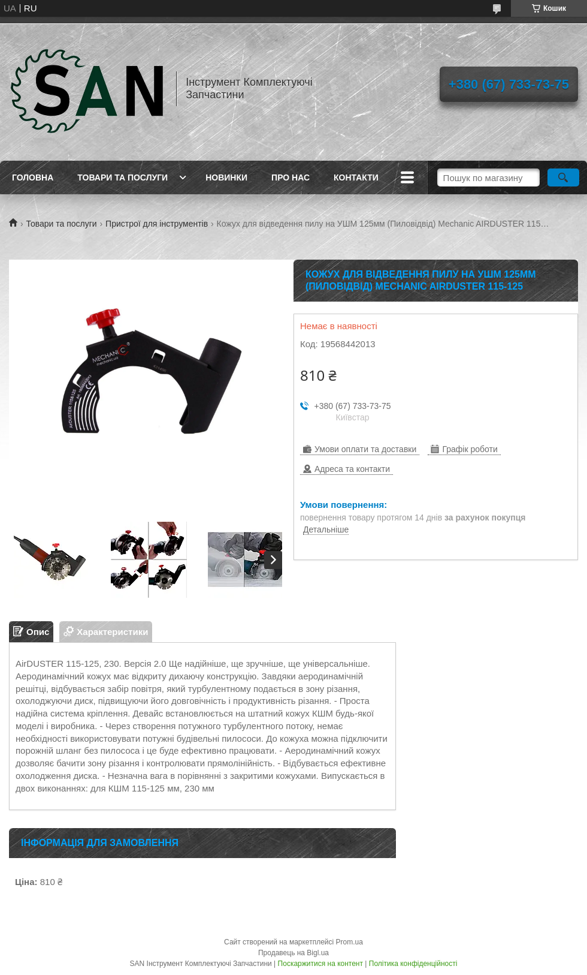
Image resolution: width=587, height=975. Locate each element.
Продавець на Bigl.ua (293, 953)
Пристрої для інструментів (156, 223)
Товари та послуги (122, 177)
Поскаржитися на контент (320, 963)
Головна (32, 177)
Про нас (290, 177)
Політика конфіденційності (413, 963)
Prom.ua (349, 942)
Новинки (226, 177)
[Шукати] (563, 177)
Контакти (356, 177)
